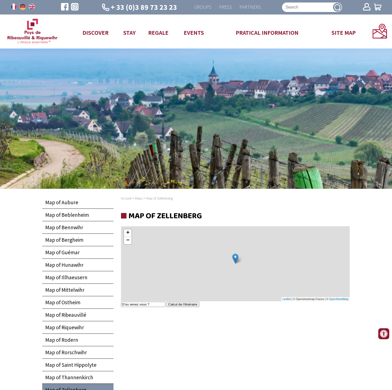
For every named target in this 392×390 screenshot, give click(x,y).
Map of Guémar (62, 252)
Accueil (126, 198)
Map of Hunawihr (64, 264)
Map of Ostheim (62, 302)
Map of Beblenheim (67, 214)
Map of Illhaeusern (66, 277)
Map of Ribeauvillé (65, 314)
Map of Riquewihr (64, 327)
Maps (139, 198)
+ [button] (128, 233)
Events (194, 32)
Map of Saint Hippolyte (70, 364)
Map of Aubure (61, 202)
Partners (250, 7)
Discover (95, 32)
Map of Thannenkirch (69, 377)
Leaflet (286, 299)
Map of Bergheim (64, 239)
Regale (158, 32)
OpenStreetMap (338, 299)
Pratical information (267, 32)
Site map (344, 32)
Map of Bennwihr (64, 227)
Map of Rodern (61, 339)
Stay (129, 32)
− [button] (128, 240)
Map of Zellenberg (159, 198)
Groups (203, 7)
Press (225, 7)
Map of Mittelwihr (64, 289)
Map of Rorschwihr (66, 352)
